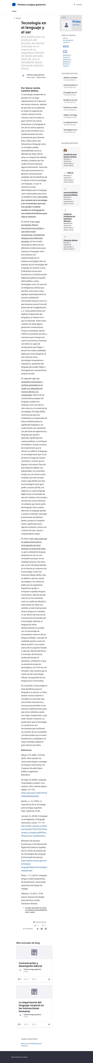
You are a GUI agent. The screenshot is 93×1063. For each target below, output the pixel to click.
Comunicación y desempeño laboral (30, 964)
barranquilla (68, 40)
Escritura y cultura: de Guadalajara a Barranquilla (70, 107)
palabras (67, 62)
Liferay (25, 1057)
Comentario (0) (39, 922)
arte (65, 38)
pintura (66, 64)
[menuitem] (14, 11)
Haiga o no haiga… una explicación (70, 115)
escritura (67, 55)
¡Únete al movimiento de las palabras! (70, 77)
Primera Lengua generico (35, 75)
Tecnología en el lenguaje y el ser (70, 130)
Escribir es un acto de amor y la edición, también (70, 100)
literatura (67, 59)
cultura (66, 42)
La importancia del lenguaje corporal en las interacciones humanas (31, 1007)
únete (66, 66)
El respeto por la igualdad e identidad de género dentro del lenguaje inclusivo (70, 92)
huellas (66, 57)
